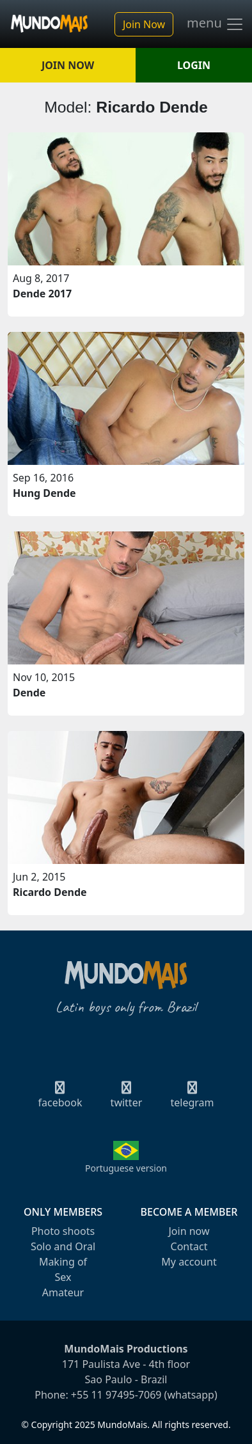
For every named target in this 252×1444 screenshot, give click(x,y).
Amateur (63, 1292)
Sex (63, 1277)
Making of (63, 1262)
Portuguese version (126, 1168)
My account (188, 1262)
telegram (192, 1098)
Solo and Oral (63, 1246)
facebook (60, 1098)
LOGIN (193, 65)
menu (215, 24)
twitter (127, 1098)
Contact (189, 1246)
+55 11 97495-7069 (116, 1395)
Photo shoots (63, 1231)
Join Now (144, 24)
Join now (188, 1231)
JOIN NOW (68, 65)
